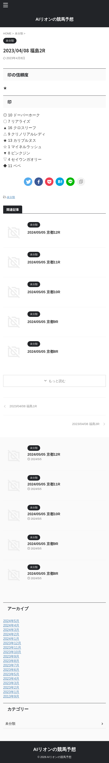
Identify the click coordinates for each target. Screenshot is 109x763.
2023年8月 (11, 661)
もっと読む (57, 381)
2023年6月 (11, 670)
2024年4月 (11, 625)
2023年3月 (11, 683)
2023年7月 (11, 665)
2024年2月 (11, 634)
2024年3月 (11, 630)
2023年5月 (11, 674)
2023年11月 (12, 647)
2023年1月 (11, 692)
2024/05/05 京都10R (43, 292)
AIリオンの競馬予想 (54, 19)
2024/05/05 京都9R (42, 322)
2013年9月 (11, 696)
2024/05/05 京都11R (43, 262)
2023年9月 (11, 656)
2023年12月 (12, 643)
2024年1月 (11, 638)
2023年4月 (11, 678)
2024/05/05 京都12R (43, 232)
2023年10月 (12, 652)
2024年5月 (11, 621)
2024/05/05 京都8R (42, 352)
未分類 (11, 197)
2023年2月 (11, 687)
